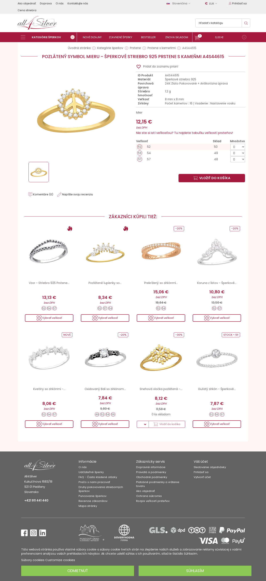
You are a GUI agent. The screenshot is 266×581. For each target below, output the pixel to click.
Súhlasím (195, 570)
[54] (190, 153)
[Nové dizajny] (94, 37)
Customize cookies (60, 560)
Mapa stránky (88, 506)
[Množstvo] (237, 147)
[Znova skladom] (178, 37)
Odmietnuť (77, 570)
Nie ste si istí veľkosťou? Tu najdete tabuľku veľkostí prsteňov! (184, 133)
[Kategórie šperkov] (49, 37)
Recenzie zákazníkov (93, 501)
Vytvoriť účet (202, 477)
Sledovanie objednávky (210, 467)
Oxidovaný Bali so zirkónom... (105, 389)
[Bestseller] (150, 37)
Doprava (46, 3)
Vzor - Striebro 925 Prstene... (49, 283)
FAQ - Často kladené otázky (98, 477)
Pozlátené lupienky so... (105, 283)
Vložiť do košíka (211, 178)
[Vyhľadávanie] (222, 22)
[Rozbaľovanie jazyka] (179, 3)
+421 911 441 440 (36, 500)
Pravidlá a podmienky (151, 472)
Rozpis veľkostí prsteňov (153, 501)
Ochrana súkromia (149, 496)
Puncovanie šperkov (92, 496)
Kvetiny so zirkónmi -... (49, 389)
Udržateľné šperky (91, 472)
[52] (190, 147)
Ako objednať (27, 3)
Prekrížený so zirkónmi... (161, 283)
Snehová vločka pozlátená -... (161, 389)
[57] (190, 159)
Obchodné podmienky (151, 477)
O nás (60, 3)
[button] (220, 37)
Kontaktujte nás (78, 3)
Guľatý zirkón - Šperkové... (217, 389)
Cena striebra (27, 10)
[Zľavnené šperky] (122, 37)
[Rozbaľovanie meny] (211, 3)
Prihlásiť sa (201, 472)
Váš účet (201, 461)
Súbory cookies (32, 560)
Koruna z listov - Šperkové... (216, 283)
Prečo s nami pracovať (94, 482)
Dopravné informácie (150, 467)
